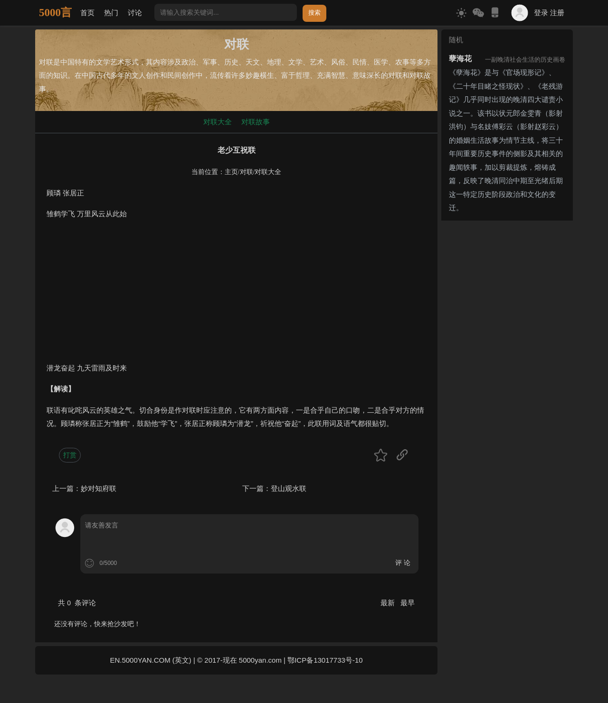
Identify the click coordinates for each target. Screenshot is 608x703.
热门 (111, 13)
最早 (407, 603)
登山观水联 (288, 488)
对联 (246, 172)
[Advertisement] (236, 295)
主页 (231, 172)
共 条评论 (77, 603)
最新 (388, 603)
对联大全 (217, 122)
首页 (87, 13)
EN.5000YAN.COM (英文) (150, 660)
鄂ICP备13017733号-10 (324, 660)
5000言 (55, 12)
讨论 (135, 13)
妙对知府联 (98, 488)
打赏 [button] (69, 455)
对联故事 (255, 122)
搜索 (314, 12)
